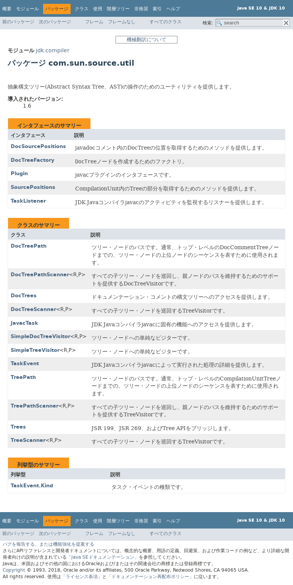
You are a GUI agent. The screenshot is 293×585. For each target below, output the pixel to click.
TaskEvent (25, 363)
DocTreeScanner (33, 309)
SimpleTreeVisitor (35, 350)
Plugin (19, 173)
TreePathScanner (34, 406)
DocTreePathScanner (40, 274)
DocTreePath (29, 246)
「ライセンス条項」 (81, 576)
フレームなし (121, 21)
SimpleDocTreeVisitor (40, 336)
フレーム (94, 21)
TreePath (23, 377)
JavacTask (24, 323)
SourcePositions (33, 187)
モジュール (27, 8)
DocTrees (24, 295)
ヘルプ (173, 8)
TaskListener (28, 201)
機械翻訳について (146, 39)
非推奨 (141, 8)
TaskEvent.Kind (32, 485)
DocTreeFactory (32, 160)
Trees (18, 427)
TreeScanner (28, 440)
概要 (6, 8)
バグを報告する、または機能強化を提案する (48, 544)
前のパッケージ (18, 21)
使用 (97, 8)
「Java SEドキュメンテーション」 (103, 557)
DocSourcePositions (38, 146)
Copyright (14, 570)
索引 (157, 8)
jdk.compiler (52, 50)
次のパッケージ (55, 21)
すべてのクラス (166, 21)
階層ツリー (118, 8)
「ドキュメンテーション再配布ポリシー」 (150, 576)
